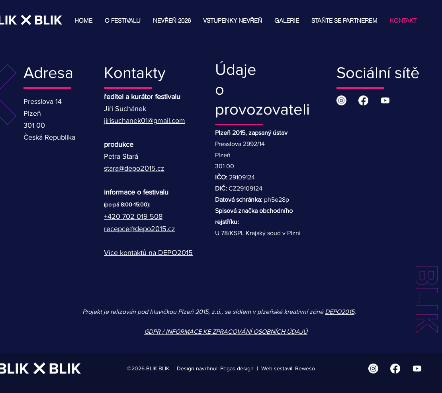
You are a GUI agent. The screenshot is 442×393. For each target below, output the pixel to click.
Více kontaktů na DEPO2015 (148, 253)
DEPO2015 (339, 311)
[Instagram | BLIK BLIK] (341, 100)
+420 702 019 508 (133, 216)
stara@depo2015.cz (134, 168)
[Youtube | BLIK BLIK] (385, 100)
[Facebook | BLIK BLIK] (363, 100)
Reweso (305, 368)
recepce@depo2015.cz (139, 229)
